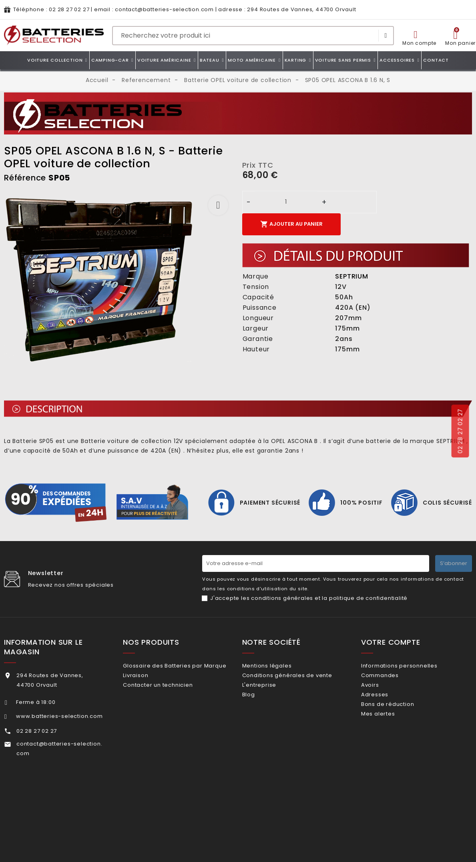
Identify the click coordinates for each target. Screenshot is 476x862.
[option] (119, 279)
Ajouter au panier (291, 224)
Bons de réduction (398, 718)
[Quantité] (286, 201)
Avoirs (380, 692)
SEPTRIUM (351, 276)
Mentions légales (277, 666)
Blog (258, 704)
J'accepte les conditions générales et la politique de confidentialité (309, 598)
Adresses (385, 704)
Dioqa (313, 840)
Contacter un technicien (168, 701)
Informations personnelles (410, 666)
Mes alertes (388, 730)
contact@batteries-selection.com (164, 9)
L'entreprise (269, 692)
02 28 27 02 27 (69, 9)
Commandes (390, 678)
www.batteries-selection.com (59, 716)
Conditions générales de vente (297, 678)
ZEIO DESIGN (248, 840)
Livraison (146, 688)
